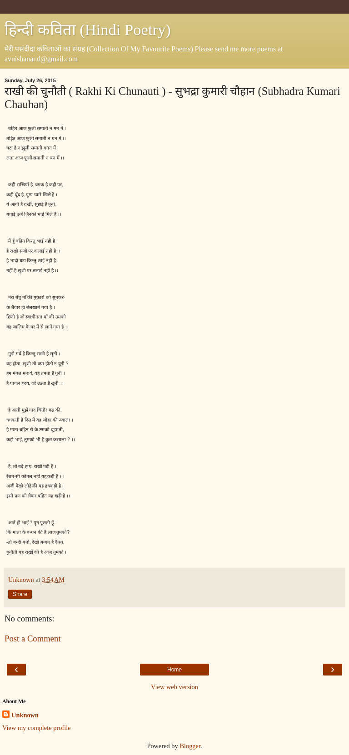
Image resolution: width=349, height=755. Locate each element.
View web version (174, 686)
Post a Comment (33, 638)
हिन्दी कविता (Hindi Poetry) (88, 29)
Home (174, 669)
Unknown (25, 715)
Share (20, 594)
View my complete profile (36, 727)
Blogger (189, 746)
